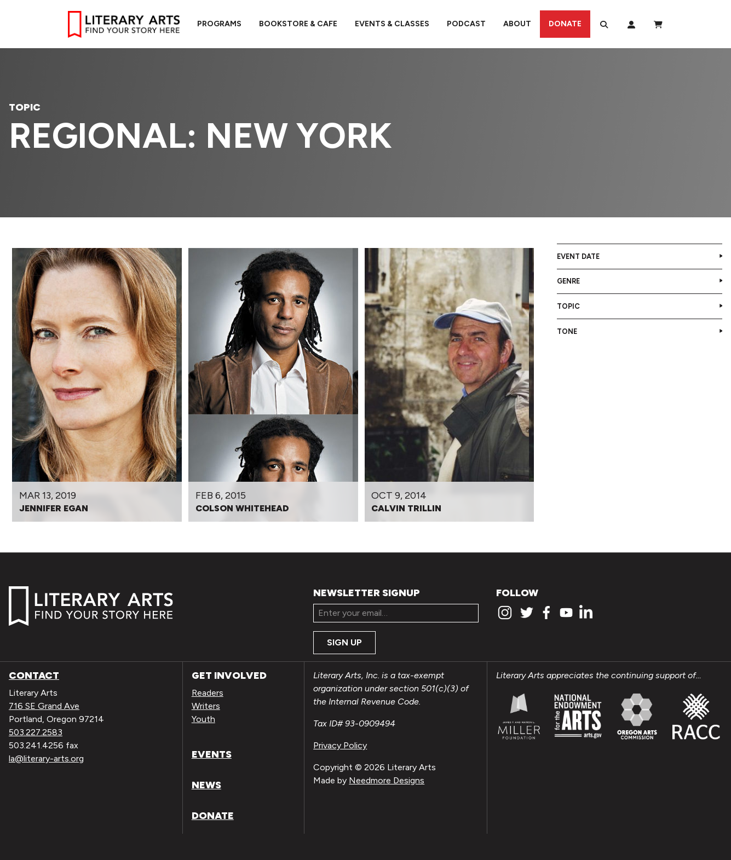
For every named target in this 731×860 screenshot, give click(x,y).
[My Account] (631, 24)
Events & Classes (392, 23)
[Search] (604, 24)
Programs (219, 23)
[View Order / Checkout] (658, 24)
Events (212, 754)
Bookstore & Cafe (298, 23)
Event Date (578, 256)
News (206, 785)
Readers (207, 693)
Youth (203, 719)
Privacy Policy (340, 745)
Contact (34, 675)
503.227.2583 (35, 732)
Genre (568, 281)
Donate (565, 23)
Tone (567, 331)
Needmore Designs (386, 780)
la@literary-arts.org (46, 758)
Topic (568, 306)
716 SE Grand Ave (44, 706)
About (517, 23)
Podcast (466, 23)
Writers (206, 706)
